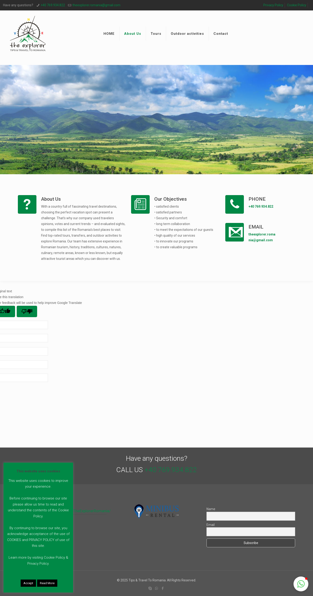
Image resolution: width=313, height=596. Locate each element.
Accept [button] (28, 583)
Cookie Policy (296, 5)
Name (211, 509)
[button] (301, 584)
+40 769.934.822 (53, 5)
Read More (47, 583)
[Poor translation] (27, 311)
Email (211, 525)
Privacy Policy (273, 5)
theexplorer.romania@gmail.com (96, 5)
